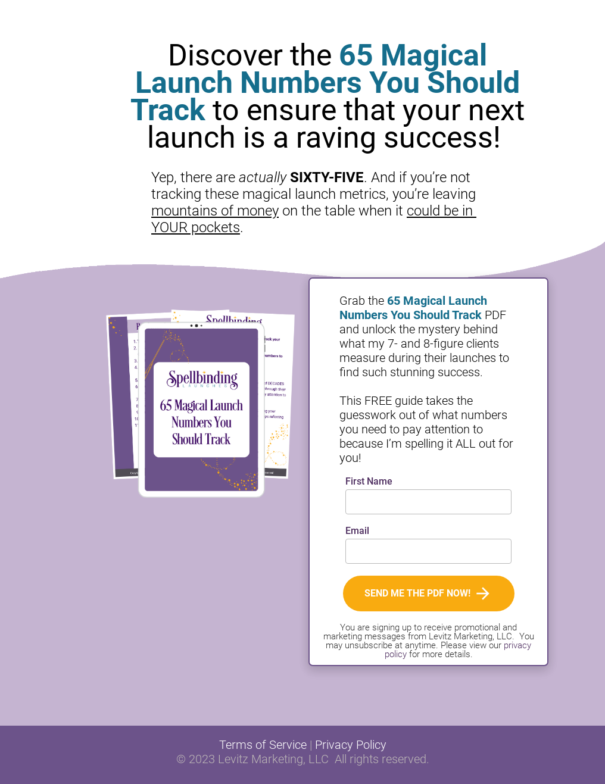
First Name (368, 482)
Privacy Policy (350, 745)
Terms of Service (263, 745)
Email (357, 531)
